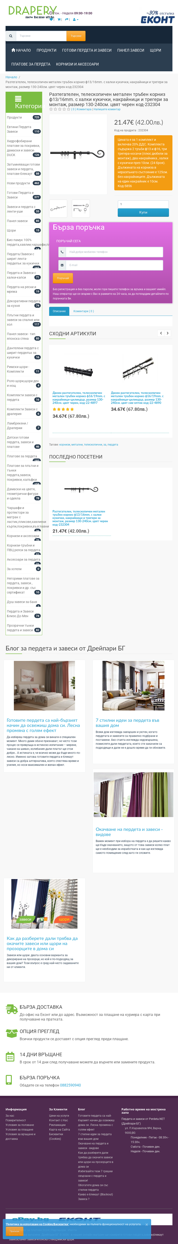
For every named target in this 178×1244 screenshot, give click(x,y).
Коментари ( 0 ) (83, 311)
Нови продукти (18, 183)
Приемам (14, 1231)
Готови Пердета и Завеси (86, 50)
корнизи (64, 444)
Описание (59, 311)
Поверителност (16, 1120)
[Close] (146, 1224)
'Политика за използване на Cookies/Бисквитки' (37, 1224)
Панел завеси (130, 50)
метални (77, 444)
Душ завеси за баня (22, 602)
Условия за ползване (20, 1125)
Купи (143, 212)
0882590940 (70, 1085)
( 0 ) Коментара (81, 109)
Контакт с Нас (58, 1120)
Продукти (46, 50)
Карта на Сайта (59, 1129)
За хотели (14, 569)
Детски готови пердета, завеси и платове (20, 442)
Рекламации (57, 1125)
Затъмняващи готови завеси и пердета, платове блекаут (23, 169)
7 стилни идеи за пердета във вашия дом (127, 722)
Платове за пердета (30, 64)
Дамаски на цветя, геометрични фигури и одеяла (22, 493)
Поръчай (63, 278)
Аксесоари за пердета (23, 559)
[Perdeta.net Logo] (32, 13)
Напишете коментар (107, 109)
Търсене (76, 36)
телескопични (93, 444)
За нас (10, 1115)
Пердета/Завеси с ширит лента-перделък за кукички (23, 258)
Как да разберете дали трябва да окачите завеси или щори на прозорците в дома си (42, 943)
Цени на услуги (59, 1115)
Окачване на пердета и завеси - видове (129, 831)
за (104, 444)
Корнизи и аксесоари (77, 64)
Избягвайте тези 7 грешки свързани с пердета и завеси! (95, 1176)
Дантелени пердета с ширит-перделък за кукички (23, 352)
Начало (21, 50)
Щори (155, 50)
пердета (113, 444)
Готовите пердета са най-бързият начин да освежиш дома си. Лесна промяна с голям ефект (43, 725)
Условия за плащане (19, 1129)
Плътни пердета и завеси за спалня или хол (23, 319)
